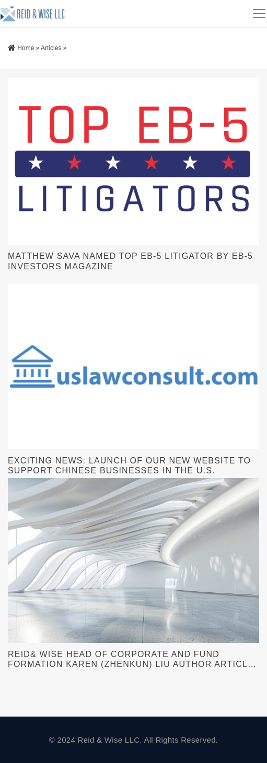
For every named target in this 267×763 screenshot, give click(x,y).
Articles (51, 48)
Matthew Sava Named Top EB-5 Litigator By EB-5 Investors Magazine (130, 261)
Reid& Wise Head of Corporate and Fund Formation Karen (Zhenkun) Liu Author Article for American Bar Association (131, 659)
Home (25, 48)
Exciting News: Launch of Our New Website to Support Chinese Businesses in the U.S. (129, 465)
